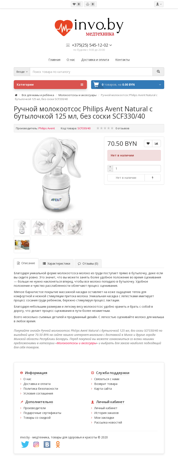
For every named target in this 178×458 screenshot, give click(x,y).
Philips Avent (46, 128)
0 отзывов (122, 128)
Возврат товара (105, 384)
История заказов (106, 413)
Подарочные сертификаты (42, 413)
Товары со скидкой (37, 418)
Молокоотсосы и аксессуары (77, 95)
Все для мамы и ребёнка (38, 95)
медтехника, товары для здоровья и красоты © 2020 (70, 437)
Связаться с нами (106, 379)
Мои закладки (104, 418)
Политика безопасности (40, 389)
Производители (34, 408)
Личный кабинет (105, 408)
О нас (27, 379)
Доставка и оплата (37, 384)
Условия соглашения (38, 393)
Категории (50, 84)
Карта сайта (103, 389)
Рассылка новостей (108, 422)
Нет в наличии (126, 178)
